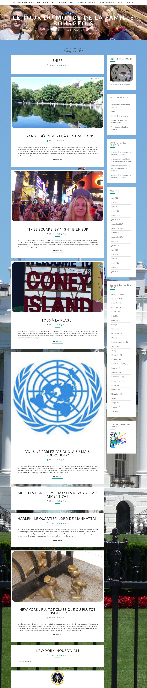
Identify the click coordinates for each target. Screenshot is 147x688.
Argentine (115, 298)
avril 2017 (114, 259)
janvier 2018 (115, 219)
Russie (113, 385)
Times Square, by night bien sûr (57, 229)
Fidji (112, 337)
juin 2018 (114, 198)
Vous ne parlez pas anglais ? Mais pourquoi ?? (57, 453)
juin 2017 (114, 250)
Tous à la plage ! (57, 320)
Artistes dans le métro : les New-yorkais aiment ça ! (58, 494)
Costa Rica (115, 333)
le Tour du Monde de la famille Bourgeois (33, 2)
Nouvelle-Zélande (118, 363)
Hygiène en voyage (118, 342)
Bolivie (114, 311)
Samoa (114, 389)
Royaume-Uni (116, 381)
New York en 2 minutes (119, 116)
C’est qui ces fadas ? (66, 3)
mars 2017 (115, 263)
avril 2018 (114, 207)
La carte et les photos (85, 3)
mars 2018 (115, 211)
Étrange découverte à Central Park (57, 136)
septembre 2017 (117, 237)
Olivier (65, 65)
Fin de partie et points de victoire (120, 168)
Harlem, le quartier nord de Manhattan (58, 518)
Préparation (116, 377)
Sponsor (114, 398)
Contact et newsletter (125, 3)
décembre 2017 (117, 224)
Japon (113, 346)
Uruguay (114, 407)
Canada (114, 320)
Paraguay (114, 372)
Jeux (113, 350)
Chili (113, 324)
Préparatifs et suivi (105, 3)
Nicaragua (115, 359)
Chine (113, 329)
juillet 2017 (115, 245)
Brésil (113, 316)
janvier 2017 (115, 271)
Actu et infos (116, 294)
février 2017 (115, 267)
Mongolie (114, 355)
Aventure (114, 307)
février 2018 (115, 215)
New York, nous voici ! (57, 651)
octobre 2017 (116, 233)
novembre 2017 (117, 228)
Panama (114, 368)
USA (112, 411)
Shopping (115, 394)
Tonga (113, 403)
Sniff (57, 60)
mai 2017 (114, 254)
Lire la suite (58, 160)
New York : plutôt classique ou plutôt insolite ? (57, 611)
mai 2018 (114, 202)
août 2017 (115, 241)
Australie (114, 303)
